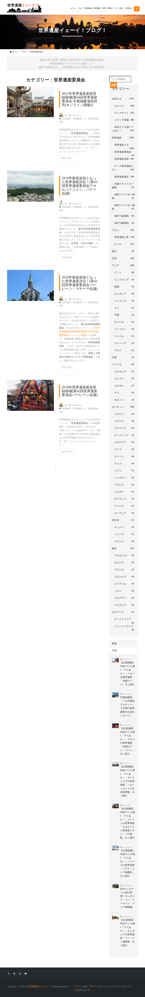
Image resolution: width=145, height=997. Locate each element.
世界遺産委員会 (123, 153)
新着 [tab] (114, 643)
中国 (123, 314)
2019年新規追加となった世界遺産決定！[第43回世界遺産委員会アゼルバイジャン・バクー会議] (80, 185)
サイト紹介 (82, 986)
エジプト (123, 378)
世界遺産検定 (123, 176)
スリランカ (123, 300)
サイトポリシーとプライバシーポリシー (112, 986)
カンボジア (123, 293)
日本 (123, 258)
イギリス (123, 420)
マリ (123, 392)
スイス (123, 449)
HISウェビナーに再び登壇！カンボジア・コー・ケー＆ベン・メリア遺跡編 (127, 898)
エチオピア (123, 371)
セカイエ (123, 105)
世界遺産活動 (123, 158)
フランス (123, 484)
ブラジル (123, 569)
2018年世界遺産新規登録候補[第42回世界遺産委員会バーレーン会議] (79, 331)
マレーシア (123, 343)
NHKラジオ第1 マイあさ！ (123, 129)
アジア (123, 265)
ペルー (123, 590)
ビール (123, 244)
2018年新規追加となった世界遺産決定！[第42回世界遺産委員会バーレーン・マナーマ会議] (80, 283)
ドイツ (123, 470)
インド (123, 272)
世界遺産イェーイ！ (39, 986)
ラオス (123, 350)
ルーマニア (123, 512)
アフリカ (123, 364)
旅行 (123, 251)
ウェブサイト (123, 112)
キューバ (123, 527)
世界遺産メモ (79, 119)
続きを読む (67, 158)
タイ (123, 307)
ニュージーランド (123, 627)
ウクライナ (123, 427)
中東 (123, 357)
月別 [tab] (114, 650)
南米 (123, 548)
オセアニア (123, 611)
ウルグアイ (123, 597)
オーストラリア (123, 620)
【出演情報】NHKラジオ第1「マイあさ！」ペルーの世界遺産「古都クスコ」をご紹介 (127, 673)
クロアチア (123, 442)
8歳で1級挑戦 (123, 215)
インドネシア (123, 279)
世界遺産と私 (123, 236)
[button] (80, 5)
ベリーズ (123, 534)
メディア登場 (123, 119)
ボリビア (123, 562)
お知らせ (123, 98)
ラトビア (123, 505)
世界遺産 (66, 119)
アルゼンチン (123, 555)
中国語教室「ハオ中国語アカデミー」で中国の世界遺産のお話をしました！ (127, 706)
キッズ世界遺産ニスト (123, 168)
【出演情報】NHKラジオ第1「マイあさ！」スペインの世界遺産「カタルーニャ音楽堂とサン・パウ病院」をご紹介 (127, 823)
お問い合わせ (83, 990)
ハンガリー (123, 477)
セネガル (123, 385)
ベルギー (123, 491)
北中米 (123, 519)
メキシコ (123, 541)
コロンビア (123, 576)
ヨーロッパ (123, 406)
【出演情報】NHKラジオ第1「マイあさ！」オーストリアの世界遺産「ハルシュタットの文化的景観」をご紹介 (127, 781)
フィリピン (123, 328)
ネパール (123, 321)
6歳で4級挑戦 (123, 222)
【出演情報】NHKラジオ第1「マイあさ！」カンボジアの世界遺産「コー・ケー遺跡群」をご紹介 (127, 933)
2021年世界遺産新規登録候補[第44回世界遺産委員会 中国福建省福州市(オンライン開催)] (80, 99)
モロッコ (123, 399)
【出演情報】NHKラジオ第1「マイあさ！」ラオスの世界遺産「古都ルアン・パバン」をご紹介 (127, 741)
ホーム (73, 8)
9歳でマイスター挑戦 (123, 196)
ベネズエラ (123, 604)
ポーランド (123, 498)
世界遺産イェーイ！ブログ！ (72, 30)
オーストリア (123, 435)
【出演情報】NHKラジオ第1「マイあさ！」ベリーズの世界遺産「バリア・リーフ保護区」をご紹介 (127, 863)
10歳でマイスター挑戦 (123, 186)
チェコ (123, 463)
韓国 (123, 286)
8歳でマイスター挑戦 (123, 207)
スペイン (123, 456)
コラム (123, 229)
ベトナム (123, 336)
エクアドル (123, 583)
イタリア (123, 413)
